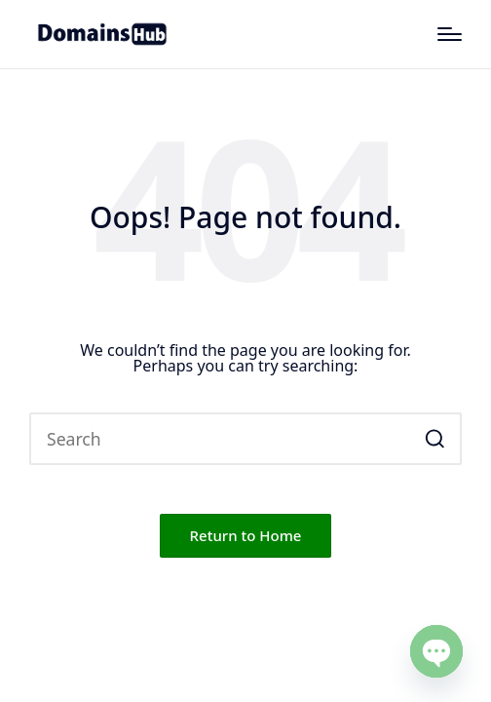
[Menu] (449, 34)
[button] (435, 438)
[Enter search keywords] (245, 438)
